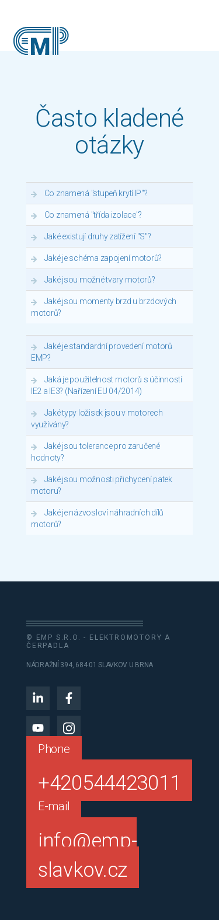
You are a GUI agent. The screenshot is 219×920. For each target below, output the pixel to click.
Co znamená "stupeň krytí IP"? (96, 193)
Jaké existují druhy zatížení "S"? (97, 236)
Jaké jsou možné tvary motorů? (99, 279)
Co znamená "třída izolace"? (93, 214)
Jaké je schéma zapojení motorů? (103, 258)
